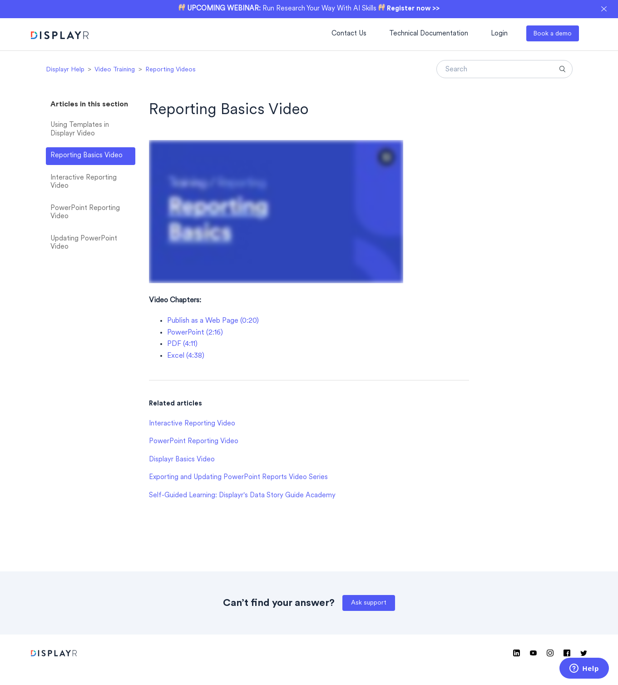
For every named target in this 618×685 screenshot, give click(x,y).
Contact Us (348, 33)
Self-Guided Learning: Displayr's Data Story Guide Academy (242, 495)
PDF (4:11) (182, 344)
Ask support (368, 603)
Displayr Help (65, 69)
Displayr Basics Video (182, 459)
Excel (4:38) (185, 356)
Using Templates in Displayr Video (79, 129)
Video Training (114, 69)
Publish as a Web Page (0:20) (213, 321)
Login (499, 33)
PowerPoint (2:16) (195, 332)
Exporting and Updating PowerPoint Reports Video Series (238, 477)
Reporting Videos (170, 69)
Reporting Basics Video (86, 155)
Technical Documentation (428, 33)
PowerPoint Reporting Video (85, 212)
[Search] (504, 69)
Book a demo (552, 33)
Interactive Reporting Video (83, 182)
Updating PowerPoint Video (83, 243)
